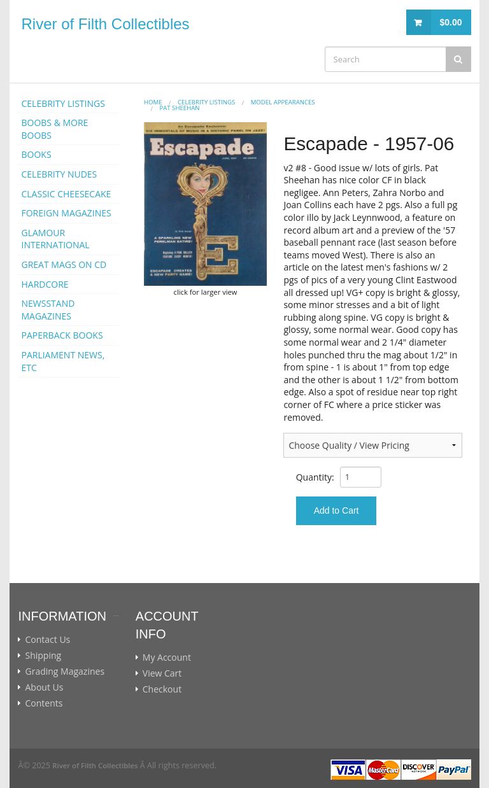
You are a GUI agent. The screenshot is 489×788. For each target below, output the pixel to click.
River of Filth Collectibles (105, 23)
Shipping (43, 655)
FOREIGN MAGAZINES (66, 213)
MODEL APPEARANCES (283, 102)
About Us (44, 687)
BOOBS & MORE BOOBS (54, 128)
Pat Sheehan (179, 108)
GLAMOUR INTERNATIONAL (55, 239)
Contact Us (47, 639)
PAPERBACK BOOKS (62, 335)
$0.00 (450, 22)
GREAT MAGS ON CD (63, 264)
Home (153, 102)
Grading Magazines (64, 671)
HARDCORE (44, 284)
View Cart (162, 673)
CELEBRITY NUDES (59, 174)
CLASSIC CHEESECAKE (66, 194)
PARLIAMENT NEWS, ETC (62, 361)
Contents (43, 703)
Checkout (162, 689)
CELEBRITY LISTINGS (62, 103)
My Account (167, 657)
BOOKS (36, 154)
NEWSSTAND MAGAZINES (47, 309)
